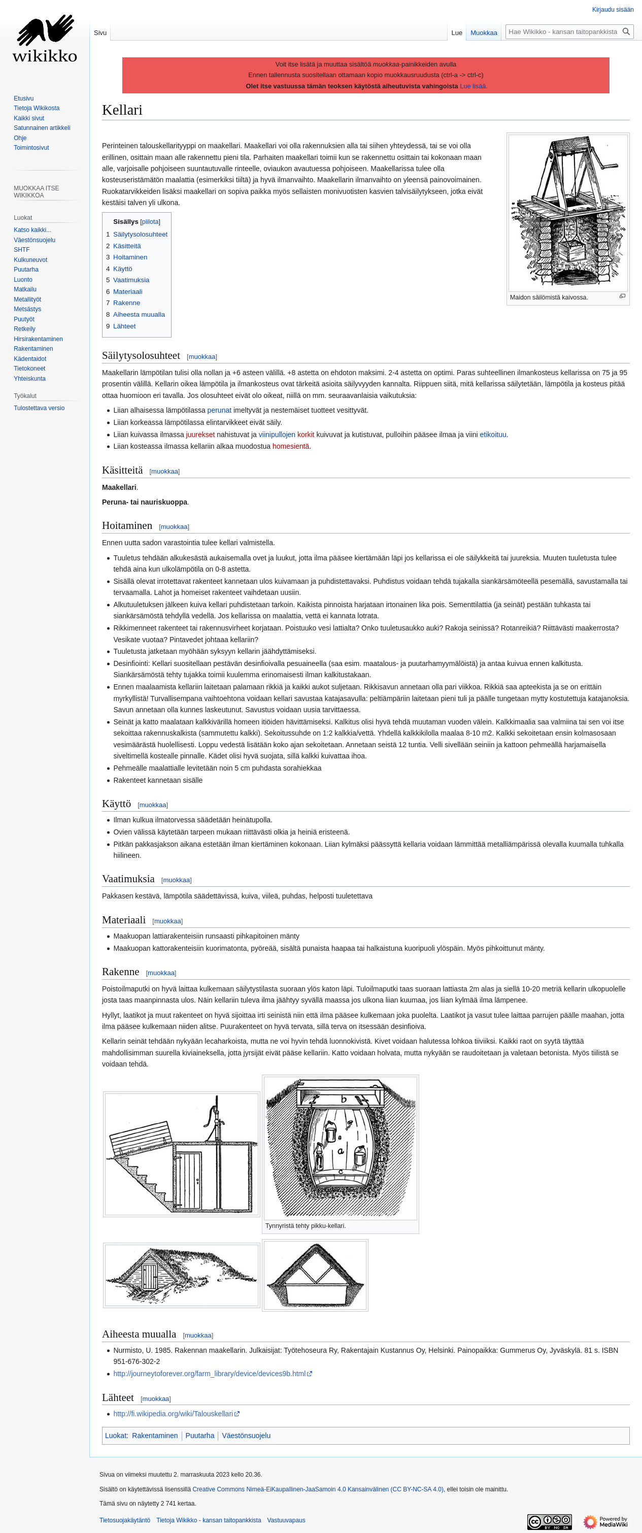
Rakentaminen (155, 1435)
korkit (305, 434)
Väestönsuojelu (246, 1435)
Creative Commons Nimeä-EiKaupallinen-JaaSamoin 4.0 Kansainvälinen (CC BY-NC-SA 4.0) (317, 1489)
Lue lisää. (474, 86)
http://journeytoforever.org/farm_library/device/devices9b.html (209, 1374)
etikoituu (493, 434)
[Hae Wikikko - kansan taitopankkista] (569, 31)
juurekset (200, 434)
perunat (219, 410)
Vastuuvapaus (286, 1520)
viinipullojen (277, 434)
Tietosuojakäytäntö (124, 1520)
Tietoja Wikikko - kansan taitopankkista (208, 1520)
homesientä (291, 446)
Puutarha (200, 1435)
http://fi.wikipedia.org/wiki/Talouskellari (173, 1414)
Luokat (115, 1435)
